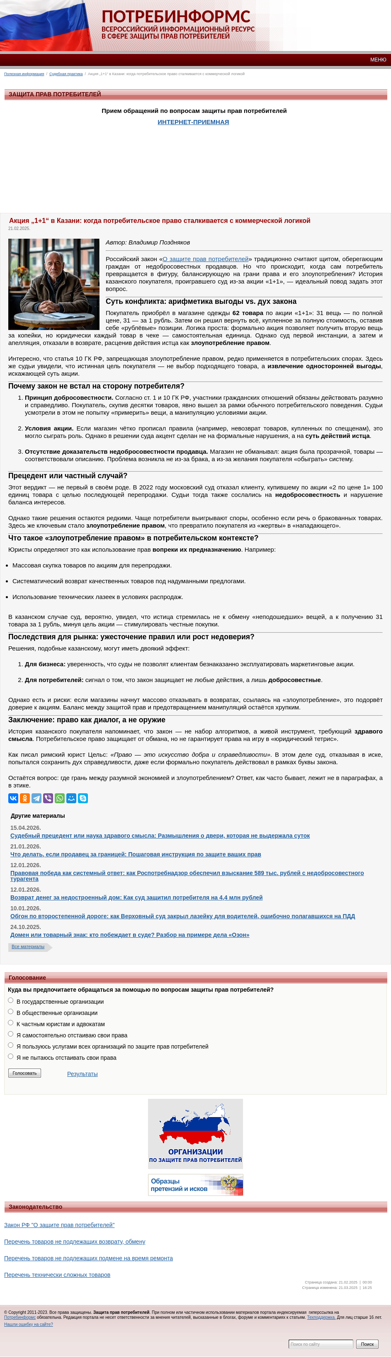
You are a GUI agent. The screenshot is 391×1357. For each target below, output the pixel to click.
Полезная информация (24, 74)
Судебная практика (66, 74)
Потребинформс (20, 1317)
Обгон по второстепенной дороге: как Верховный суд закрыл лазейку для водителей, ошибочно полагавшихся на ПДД (182, 916)
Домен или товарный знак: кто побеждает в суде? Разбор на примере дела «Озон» (130, 935)
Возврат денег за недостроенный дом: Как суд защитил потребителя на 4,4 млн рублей (136, 897)
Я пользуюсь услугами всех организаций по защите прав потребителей (113, 1046)
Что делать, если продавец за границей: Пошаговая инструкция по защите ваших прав (135, 854)
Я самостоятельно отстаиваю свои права (72, 1035)
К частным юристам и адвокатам (61, 1024)
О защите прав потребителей (205, 258)
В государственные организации (60, 1001)
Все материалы (28, 946)
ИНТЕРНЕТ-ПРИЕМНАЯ (193, 121)
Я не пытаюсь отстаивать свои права (67, 1057)
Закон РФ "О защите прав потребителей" (59, 1225)
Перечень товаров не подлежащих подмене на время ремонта (88, 1258)
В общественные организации (57, 1013)
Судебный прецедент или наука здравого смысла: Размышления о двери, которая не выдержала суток (160, 835)
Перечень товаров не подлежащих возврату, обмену (74, 1241)
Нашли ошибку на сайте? (28, 1324)
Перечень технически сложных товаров (57, 1274)
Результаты (82, 1074)
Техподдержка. (321, 1317)
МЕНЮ (378, 60)
